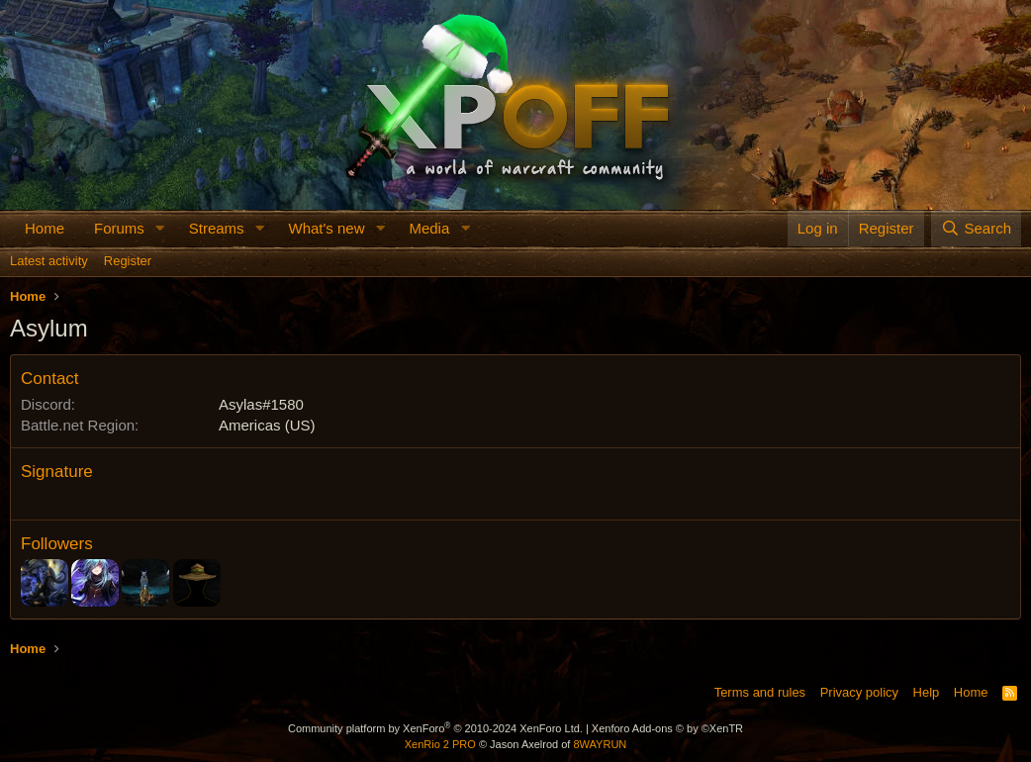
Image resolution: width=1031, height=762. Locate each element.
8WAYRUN (599, 744)
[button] (160, 228)
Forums (119, 228)
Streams (216, 228)
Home (44, 228)
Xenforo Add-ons (667, 728)
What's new (326, 228)
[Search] (976, 228)
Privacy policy (859, 692)
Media (429, 228)
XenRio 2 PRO (440, 744)
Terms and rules (759, 692)
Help (926, 692)
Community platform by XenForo (435, 728)
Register (127, 260)
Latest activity (49, 260)
